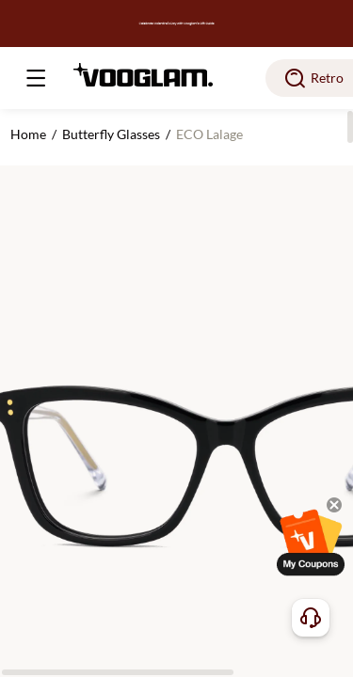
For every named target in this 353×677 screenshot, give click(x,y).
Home (28, 134)
